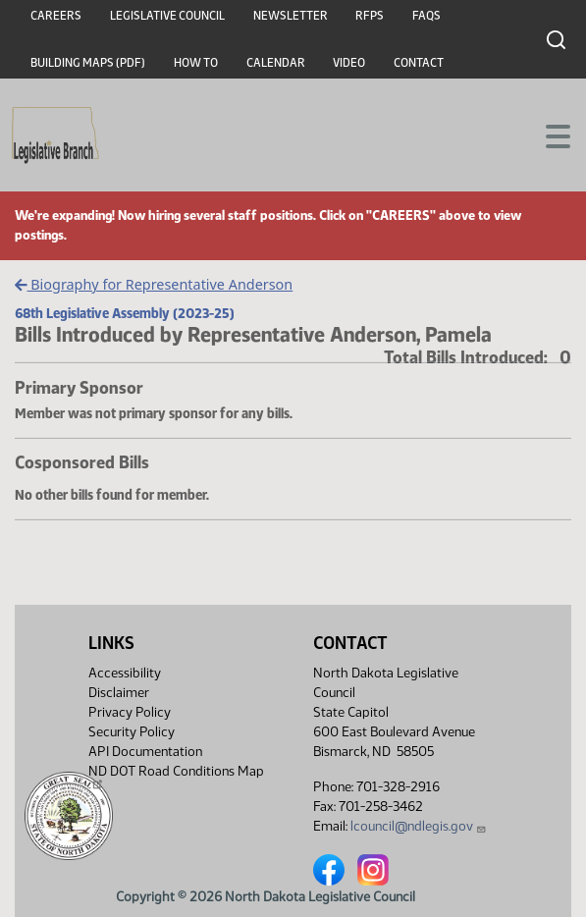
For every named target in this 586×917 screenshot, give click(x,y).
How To (196, 63)
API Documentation (145, 751)
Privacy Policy (129, 712)
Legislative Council (167, 16)
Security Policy (131, 732)
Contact (419, 63)
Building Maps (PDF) (87, 63)
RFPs (369, 16)
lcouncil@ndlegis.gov (418, 826)
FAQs (426, 16)
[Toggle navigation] (547, 134)
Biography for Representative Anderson (154, 284)
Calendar (275, 63)
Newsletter (290, 16)
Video (349, 63)
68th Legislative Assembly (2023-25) (125, 313)
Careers (55, 16)
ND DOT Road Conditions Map (176, 776)
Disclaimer (118, 692)
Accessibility (124, 673)
